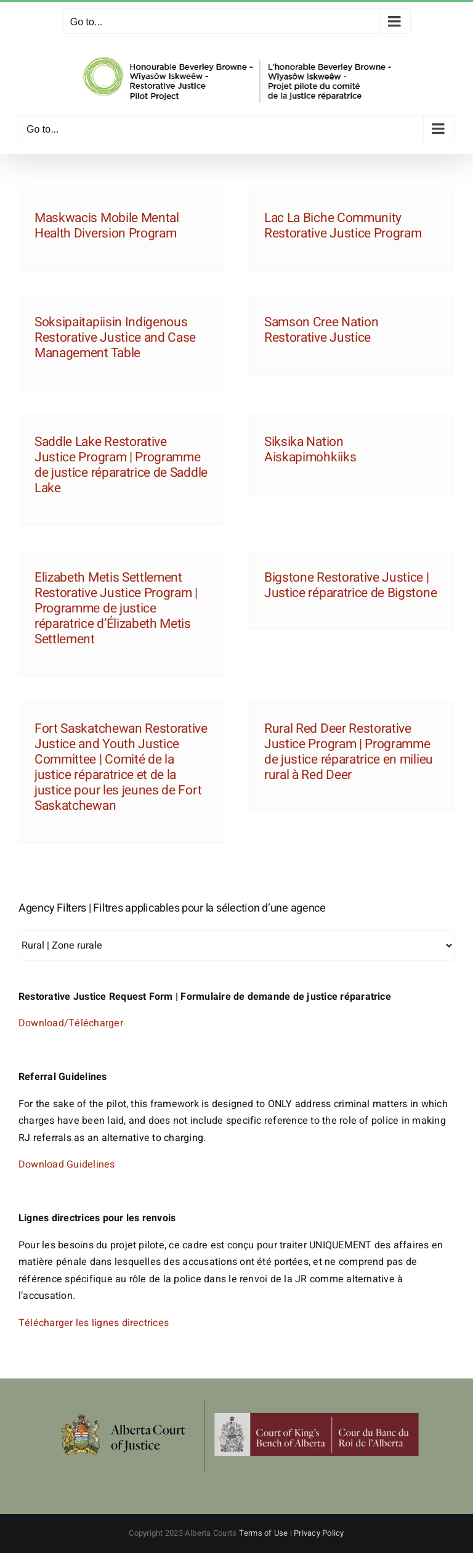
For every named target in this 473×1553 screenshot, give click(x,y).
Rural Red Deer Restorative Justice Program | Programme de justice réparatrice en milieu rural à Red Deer (348, 752)
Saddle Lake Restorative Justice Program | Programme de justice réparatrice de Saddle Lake (121, 465)
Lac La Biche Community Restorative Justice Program (343, 225)
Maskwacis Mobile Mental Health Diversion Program (106, 225)
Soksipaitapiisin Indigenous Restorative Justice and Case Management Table (115, 338)
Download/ (43, 1023)
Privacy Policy (319, 1533)
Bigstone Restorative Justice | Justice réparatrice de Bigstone (350, 585)
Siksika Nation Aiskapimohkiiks (310, 449)
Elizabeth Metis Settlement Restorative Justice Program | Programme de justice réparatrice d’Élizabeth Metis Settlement (116, 608)
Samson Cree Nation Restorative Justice (321, 330)
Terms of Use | (266, 1533)
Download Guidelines (66, 1164)
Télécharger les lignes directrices (93, 1323)
